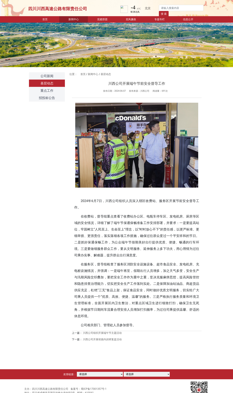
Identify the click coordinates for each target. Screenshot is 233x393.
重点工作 (46, 91)
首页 (49, 19)
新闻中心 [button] (73, 19)
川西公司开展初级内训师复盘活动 (102, 339)
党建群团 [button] (102, 19)
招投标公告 (47, 98)
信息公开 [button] (188, 19)
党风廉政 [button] (131, 19)
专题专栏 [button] (159, 19)
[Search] (181, 8)
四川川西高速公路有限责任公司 (57, 8)
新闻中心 (93, 74)
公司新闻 (46, 76)
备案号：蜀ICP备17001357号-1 (88, 388)
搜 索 (164, 13)
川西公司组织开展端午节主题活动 (102, 332)
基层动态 (46, 83)
